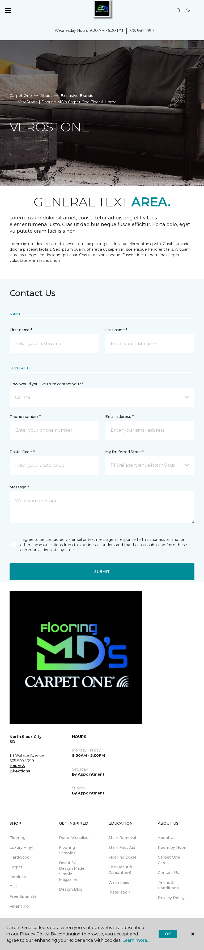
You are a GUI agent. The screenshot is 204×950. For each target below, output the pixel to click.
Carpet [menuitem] (16, 867)
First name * (21, 330)
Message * (19, 487)
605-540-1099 (141, 30)
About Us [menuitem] (167, 837)
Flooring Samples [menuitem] (67, 850)
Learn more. (135, 940)
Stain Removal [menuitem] (122, 837)
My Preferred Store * (124, 452)
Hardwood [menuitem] (19, 857)
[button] (178, 10)
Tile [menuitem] (13, 886)
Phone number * (25, 416)
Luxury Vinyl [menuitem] (21, 847)
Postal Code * (22, 452)
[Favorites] (188, 10)
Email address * (119, 416)
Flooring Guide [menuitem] (122, 857)
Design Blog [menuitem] (71, 889)
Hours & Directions (20, 768)
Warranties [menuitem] (118, 882)
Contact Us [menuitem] (168, 872)
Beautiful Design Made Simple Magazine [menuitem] (71, 871)
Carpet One (21, 95)
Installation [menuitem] (119, 892)
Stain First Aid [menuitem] (121, 847)
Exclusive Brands (77, 95)
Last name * (116, 330)
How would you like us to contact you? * (46, 384)
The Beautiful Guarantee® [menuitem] (121, 870)
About (46, 95)
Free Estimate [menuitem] (23, 896)
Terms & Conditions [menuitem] (168, 885)
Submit (102, 571)
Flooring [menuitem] (18, 837)
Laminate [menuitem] (19, 876)
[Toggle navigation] (7, 10)
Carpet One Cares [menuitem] (169, 860)
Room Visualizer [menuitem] (74, 837)
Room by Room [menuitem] (173, 847)
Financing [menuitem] (19, 906)
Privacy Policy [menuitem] (171, 897)
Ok (168, 933)
